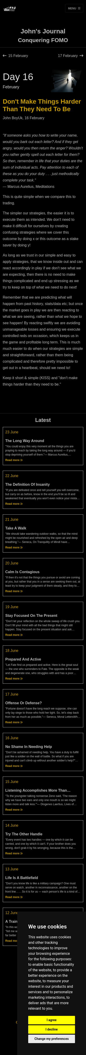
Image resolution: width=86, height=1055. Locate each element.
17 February (70, 56)
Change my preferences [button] (51, 1039)
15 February (15, 56)
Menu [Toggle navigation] (74, 8)
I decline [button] (51, 1029)
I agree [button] (51, 1020)
